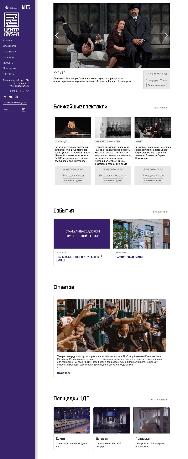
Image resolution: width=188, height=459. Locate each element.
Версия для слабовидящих (15, 103)
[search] (23, 110)
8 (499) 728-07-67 (19, 91)
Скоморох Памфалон (107, 141)
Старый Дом (62, 141)
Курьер (59, 72)
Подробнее (63, 373)
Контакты (8, 73)
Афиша (7, 40)
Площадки (9, 68)
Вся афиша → (162, 107)
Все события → (161, 211)
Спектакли (9, 46)
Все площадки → (160, 399)
